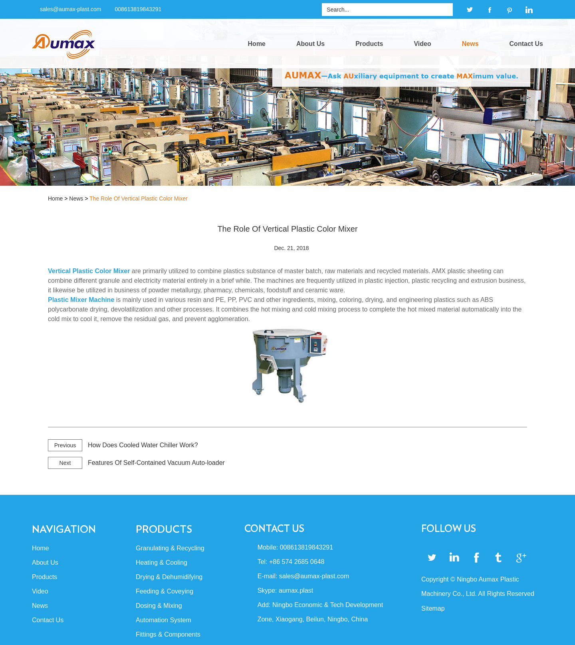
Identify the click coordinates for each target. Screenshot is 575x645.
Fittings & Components (168, 634)
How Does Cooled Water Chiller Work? (143, 445)
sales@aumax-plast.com (70, 9)
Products (369, 43)
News (470, 43)
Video (422, 43)
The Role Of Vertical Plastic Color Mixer (138, 198)
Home (257, 43)
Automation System (163, 620)
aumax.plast (296, 590)
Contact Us (526, 43)
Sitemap (433, 608)
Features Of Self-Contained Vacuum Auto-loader (156, 462)
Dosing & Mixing (159, 605)
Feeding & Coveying (164, 591)
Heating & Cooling (161, 562)
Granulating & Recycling (170, 548)
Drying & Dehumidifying (169, 577)
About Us (310, 43)
